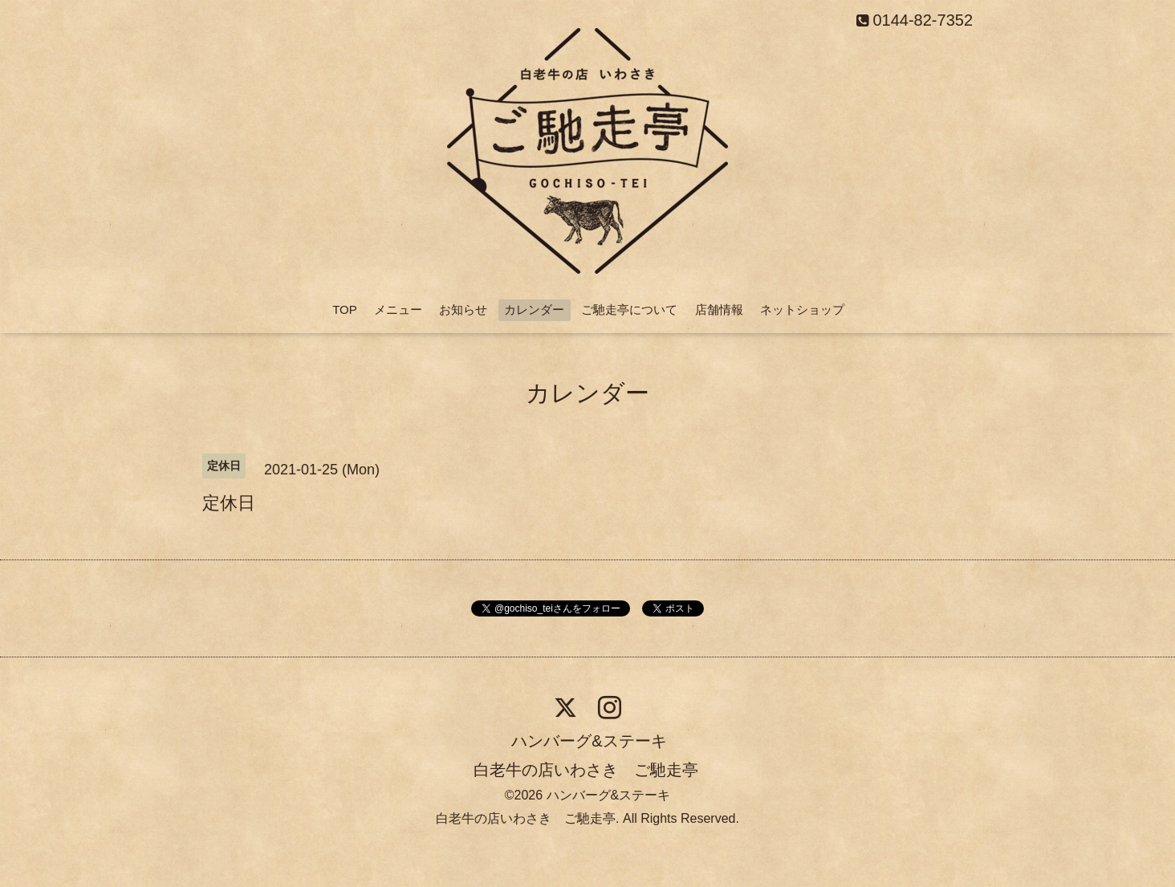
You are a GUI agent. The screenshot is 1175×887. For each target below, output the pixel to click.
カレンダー (534, 309)
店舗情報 (719, 309)
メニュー (398, 309)
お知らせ (463, 309)
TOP (344, 309)
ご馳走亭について (629, 309)
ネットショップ (802, 309)
